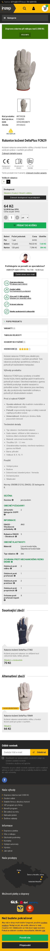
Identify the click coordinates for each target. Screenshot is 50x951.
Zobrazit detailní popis (12, 153)
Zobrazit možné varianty (36, 173)
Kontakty (7, 841)
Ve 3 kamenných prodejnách (20, 290)
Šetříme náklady (10, 818)
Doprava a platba (11, 831)
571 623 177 (16, 2)
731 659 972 (31, 2)
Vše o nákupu (9, 834)
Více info (25, 35)
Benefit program (10, 808)
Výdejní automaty (11, 844)
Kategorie (11, 18)
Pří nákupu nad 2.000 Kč (18, 283)
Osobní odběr (9, 798)
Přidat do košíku (27, 225)
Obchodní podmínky (12, 837)
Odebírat (41, 752)
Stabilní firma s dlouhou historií (17, 802)
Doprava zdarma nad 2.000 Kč (16, 795)
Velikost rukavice (9, 178)
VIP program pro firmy (13, 805)
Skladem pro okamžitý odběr (20, 297)
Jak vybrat (8, 851)
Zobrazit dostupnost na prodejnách (25, 197)
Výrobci (7, 847)
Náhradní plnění (10, 815)
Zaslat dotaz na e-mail (25, 274)
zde (43, 930)
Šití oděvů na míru (11, 812)
